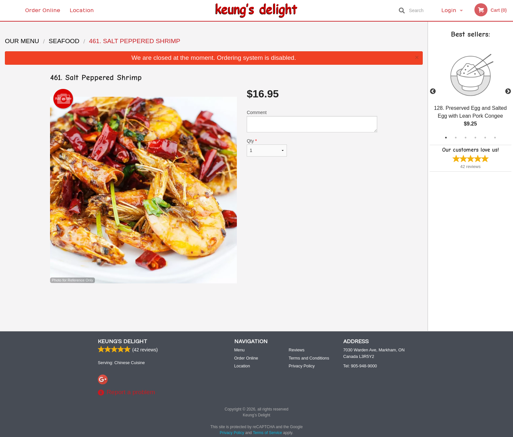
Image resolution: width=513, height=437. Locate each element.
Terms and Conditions (309, 358)
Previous (433, 91)
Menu (239, 349)
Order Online (42, 10)
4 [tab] (475, 137)
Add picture (63, 99)
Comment (312, 121)
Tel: (360, 365)
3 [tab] (465, 137)
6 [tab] (495, 137)
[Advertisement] (213, 304)
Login (448, 10)
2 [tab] (455, 137)
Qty (267, 147)
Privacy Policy (302, 365)
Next (508, 91)
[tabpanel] (470, 91)
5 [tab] (485, 137)
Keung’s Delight (122, 342)
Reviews (296, 349)
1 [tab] (446, 137)
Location (82, 10)
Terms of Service (267, 432)
